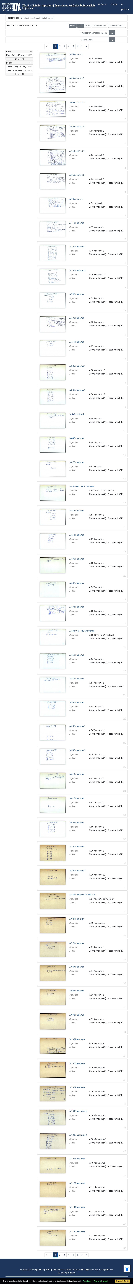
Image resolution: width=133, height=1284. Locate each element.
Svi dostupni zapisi (66, 1272)
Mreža (87, 26)
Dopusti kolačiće (122, 1281)
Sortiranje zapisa (116, 26)
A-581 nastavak (76, 702)
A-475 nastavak (76, 462)
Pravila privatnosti (101, 1281)
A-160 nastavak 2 (77, 270)
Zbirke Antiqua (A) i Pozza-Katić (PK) (106, 62)
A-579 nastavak (76, 679)
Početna (102, 4)
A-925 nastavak (76, 943)
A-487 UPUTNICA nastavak (82, 486)
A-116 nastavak (76, 223)
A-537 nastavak (76, 583)
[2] (19, 74)
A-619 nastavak (76, 774)
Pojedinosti (87, 1281)
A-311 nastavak (76, 342)
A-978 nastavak (76, 1015)
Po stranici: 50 (99, 26)
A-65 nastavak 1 (76, 78)
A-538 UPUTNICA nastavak (82, 631)
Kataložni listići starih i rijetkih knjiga (37, 18)
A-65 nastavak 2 (76, 102)
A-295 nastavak (76, 294)
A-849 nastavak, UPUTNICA (82, 895)
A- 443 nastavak (76, 414)
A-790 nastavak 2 (77, 870)
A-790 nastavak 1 (77, 846)
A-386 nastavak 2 (77, 390)
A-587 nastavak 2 (77, 750)
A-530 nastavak (76, 559)
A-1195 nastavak (77, 1231)
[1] (19, 59)
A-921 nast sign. (77, 919)
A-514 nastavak (76, 510)
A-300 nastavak (76, 318)
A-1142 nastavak (77, 1207)
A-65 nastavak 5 (76, 175)
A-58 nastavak (76, 54)
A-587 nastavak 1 (77, 726)
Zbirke (114, 4)
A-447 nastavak (76, 438)
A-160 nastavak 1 (77, 246)
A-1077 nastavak (77, 1087)
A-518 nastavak (76, 535)
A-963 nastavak (76, 991)
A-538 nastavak (76, 607)
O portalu (125, 7)
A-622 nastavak (76, 798)
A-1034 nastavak (77, 1039)
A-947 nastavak (76, 967)
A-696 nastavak (76, 822)
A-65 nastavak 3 (76, 126)
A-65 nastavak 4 (76, 151)
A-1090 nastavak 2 (78, 1135)
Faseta (72, 26)
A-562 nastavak (76, 655)
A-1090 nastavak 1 (78, 1111)
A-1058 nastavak (77, 1063)
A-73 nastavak (76, 199)
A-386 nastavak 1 (77, 366)
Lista (80, 26)
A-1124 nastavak (77, 1183)
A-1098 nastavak (77, 1159)
